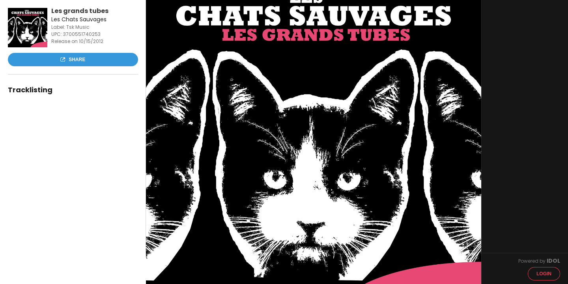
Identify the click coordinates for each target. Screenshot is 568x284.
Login (543, 274)
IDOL (553, 261)
